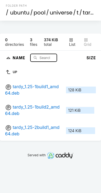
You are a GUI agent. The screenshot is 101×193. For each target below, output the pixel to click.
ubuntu (19, 12)
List (72, 42)
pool (40, 12)
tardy (90, 12)
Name (19, 57)
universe (61, 12)
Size (91, 57)
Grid (87, 42)
